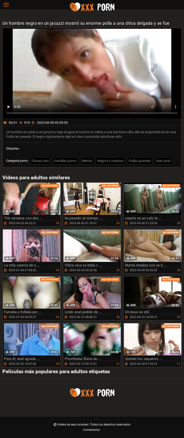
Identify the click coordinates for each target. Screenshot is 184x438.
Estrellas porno (65, 161)
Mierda (87, 161)
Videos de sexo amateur (73, 424)
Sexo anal (163, 161)
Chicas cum (40, 161)
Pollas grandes (140, 161)
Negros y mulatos (110, 161)
